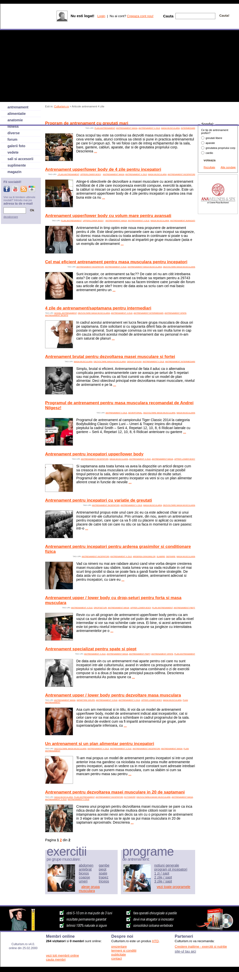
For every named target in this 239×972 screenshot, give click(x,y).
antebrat (85, 869)
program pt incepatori (170, 869)
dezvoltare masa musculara (179, 267)
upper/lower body (90, 174)
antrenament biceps (56, 315)
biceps (84, 873)
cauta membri (56, 959)
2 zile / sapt (163, 877)
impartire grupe (86, 700)
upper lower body (184, 459)
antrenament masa (127, 128)
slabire (161, 556)
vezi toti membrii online (62, 955)
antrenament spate (175, 313)
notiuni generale (166, 865)
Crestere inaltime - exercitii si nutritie (201, 946)
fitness (13, 127)
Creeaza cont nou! (140, 16)
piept (102, 869)
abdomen (86, 865)
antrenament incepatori (181, 174)
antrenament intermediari (148, 313)
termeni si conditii (123, 950)
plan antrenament (104, 128)
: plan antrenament (68, 174)
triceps (104, 881)
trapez (103, 877)
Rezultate (209, 167)
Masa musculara (170, 128)
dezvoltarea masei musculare (154, 797)
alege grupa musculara (89, 889)
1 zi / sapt (161, 873)
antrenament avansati (182, 221)
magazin (14, 172)
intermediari (188, 128)
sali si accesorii (20, 159)
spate (103, 873)
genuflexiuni (134, 361)
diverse (13, 133)
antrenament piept (184, 608)
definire (170, 556)
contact (116, 958)
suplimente (16, 165)
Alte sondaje (228, 167)
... (95, 151)
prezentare (119, 946)
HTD (155, 941)
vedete (12, 152)
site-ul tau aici (185, 951)
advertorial (135, 413)
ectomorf (130, 797)
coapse (84, 877)
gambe (104, 865)
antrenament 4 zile (149, 128)
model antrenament (65, 313)
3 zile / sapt (163, 881)
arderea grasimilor (144, 556)
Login (101, 16)
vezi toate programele (173, 887)
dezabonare (10, 216)
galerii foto (16, 146)
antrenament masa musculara (145, 267)
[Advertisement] (218, 289)
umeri (83, 881)
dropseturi (100, 608)
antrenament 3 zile (107, 700)
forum (12, 139)
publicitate (118, 954)
